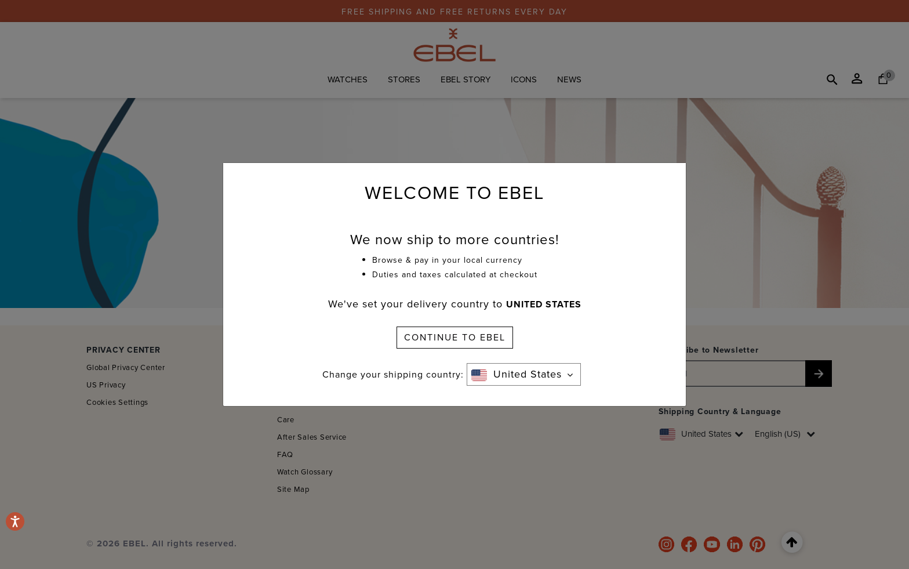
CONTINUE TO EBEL (455, 337)
